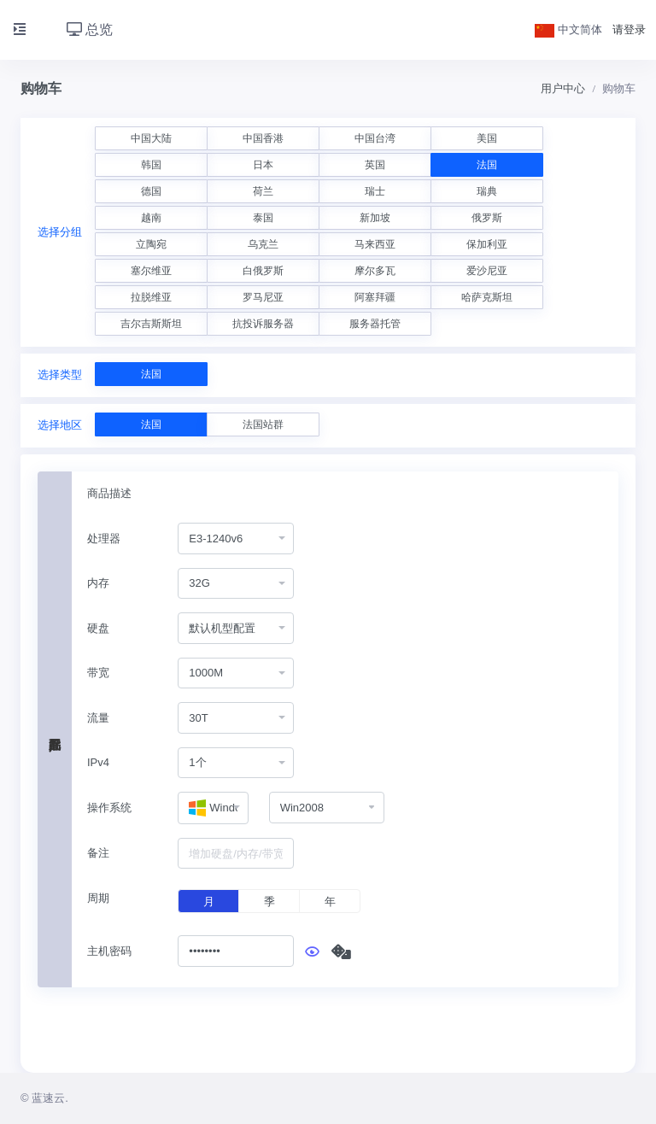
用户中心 (563, 88)
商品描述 (109, 493)
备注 (98, 852)
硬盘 (98, 628)
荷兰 (263, 191)
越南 (151, 218)
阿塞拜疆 (374, 297)
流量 (98, 717)
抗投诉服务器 (263, 324)
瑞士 (375, 191)
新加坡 (375, 218)
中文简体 (569, 29)
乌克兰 (263, 244)
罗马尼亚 (263, 297)
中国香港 (263, 138)
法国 (487, 165)
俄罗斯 (487, 218)
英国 (375, 165)
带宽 (98, 672)
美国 (487, 138)
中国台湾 (374, 138)
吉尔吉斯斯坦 (151, 324)
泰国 (263, 218)
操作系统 (109, 807)
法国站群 (263, 424)
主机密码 (109, 951)
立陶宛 (151, 244)
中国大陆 (151, 138)
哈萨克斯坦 (486, 297)
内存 (98, 583)
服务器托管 (375, 324)
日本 (263, 165)
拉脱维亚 (151, 297)
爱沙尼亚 (486, 271)
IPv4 (98, 762)
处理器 (103, 538)
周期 (98, 898)
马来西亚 (374, 244)
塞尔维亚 (151, 271)
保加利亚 (486, 244)
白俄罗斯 (263, 271)
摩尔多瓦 (374, 271)
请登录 (629, 29)
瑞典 (487, 191)
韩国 (151, 165)
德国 (151, 191)
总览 (90, 29)
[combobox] (236, 538)
